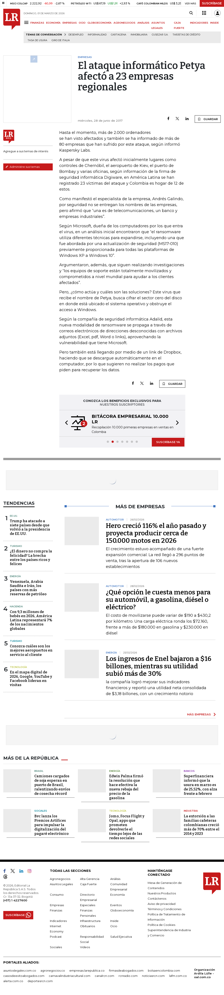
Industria (191, 810)
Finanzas (56, 910)
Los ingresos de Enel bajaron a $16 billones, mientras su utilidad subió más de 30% (158, 666)
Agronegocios (60, 878)
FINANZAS (37, 22)
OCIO (82, 22)
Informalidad (97, 34)
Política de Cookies (161, 924)
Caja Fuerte (88, 884)
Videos (85, 947)
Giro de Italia (61, 40)
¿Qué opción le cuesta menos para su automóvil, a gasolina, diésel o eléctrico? (158, 599)
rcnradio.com (128, 975)
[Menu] (27, 22)
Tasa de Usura (37, 40)
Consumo (57, 894)
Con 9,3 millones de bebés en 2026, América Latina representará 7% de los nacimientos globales (31, 620)
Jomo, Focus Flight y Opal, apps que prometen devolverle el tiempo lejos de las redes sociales (126, 827)
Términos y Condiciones (164, 909)
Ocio (113, 926)
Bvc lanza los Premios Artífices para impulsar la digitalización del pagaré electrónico (51, 825)
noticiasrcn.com (153, 975)
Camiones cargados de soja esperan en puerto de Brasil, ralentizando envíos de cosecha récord (52, 785)
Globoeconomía (122, 910)
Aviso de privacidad (161, 903)
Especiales (87, 905)
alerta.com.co (13, 981)
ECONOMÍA (53, 22)
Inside (114, 920)
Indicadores (58, 920)
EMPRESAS (70, 22)
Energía (15, 576)
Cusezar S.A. (160, 34)
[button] (65, 423)
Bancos (189, 770)
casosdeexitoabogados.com (23, 975)
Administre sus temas (22, 166)
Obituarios (87, 926)
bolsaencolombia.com (164, 970)
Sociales (40, 810)
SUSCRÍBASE (212, 3)
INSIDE (214, 22)
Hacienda (16, 606)
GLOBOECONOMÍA (100, 22)
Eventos (116, 905)
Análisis (115, 878)
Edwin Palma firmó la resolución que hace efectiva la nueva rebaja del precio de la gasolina (126, 787)
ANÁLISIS (143, 22)
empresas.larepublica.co (87, 970)
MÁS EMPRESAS (199, 714)
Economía (117, 894)
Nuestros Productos (162, 893)
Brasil (38, 770)
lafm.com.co (178, 975)
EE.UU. (14, 515)
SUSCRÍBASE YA (168, 442)
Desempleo (75, 34)
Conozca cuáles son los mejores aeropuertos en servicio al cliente (31, 650)
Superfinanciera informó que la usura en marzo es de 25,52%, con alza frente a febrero (200, 785)
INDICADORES (199, 22)
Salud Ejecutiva (121, 936)
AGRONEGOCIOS (124, 22)
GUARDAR (208, 119)
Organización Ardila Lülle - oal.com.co (204, 973)
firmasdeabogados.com (126, 970)
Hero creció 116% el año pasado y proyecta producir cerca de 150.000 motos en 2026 (156, 533)
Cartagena (118, 34)
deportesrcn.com (40, 981)
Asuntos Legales (61, 884)
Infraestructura (90, 920)
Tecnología (18, 667)
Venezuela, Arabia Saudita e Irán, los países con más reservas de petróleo (28, 588)
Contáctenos (157, 898)
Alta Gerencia (89, 878)
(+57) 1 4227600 (15, 900)
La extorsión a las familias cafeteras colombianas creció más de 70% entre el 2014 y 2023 (201, 825)
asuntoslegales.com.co (19, 970)
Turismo (16, 546)
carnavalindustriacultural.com (69, 975)
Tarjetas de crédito (186, 34)
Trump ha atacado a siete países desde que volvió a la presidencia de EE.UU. (30, 527)
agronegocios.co (52, 970)
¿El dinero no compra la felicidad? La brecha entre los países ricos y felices (31, 557)
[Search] (191, 13)
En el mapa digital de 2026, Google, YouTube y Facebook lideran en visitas (31, 678)
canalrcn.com (104, 975)
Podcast (56, 936)
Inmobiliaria (139, 34)
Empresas (57, 905)
